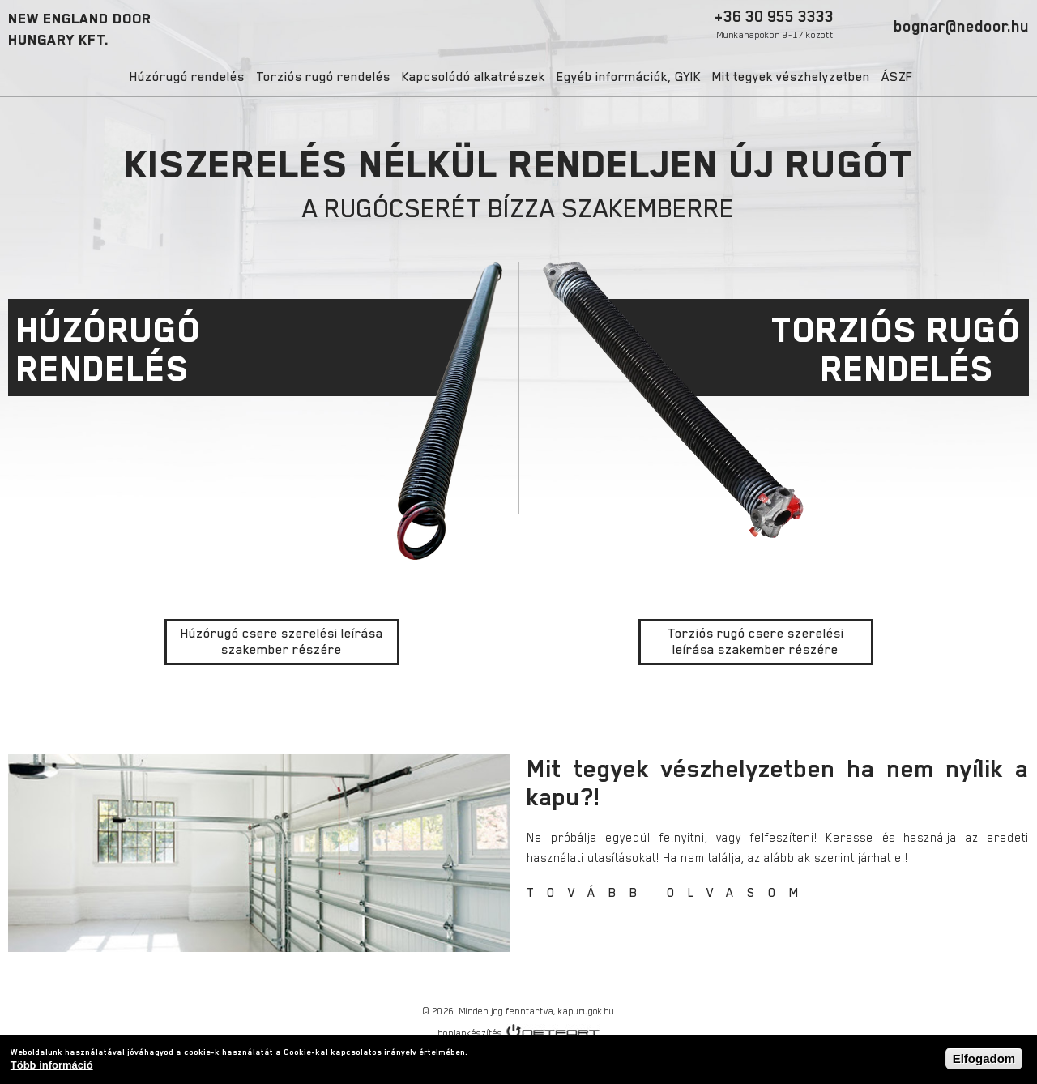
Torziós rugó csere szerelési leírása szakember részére (756, 641)
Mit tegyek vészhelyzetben (791, 77)
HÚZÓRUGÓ (263, 349)
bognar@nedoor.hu (961, 26)
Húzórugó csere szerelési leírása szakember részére (282, 641)
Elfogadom (984, 1058)
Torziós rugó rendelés (323, 77)
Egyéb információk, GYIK (629, 77)
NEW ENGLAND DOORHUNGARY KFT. (79, 29)
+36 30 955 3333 (774, 24)
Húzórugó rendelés (187, 77)
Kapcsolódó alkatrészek (473, 77)
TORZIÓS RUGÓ (774, 349)
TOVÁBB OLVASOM (669, 892)
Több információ (52, 1065)
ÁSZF (897, 77)
